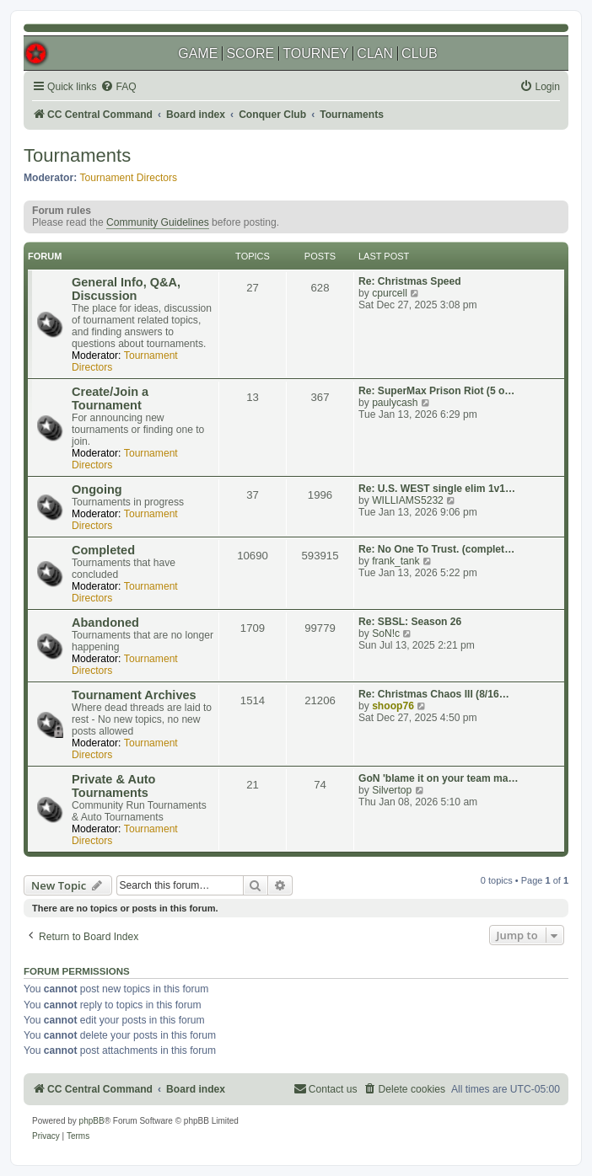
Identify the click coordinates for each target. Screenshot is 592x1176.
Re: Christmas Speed (409, 281)
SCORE (250, 53)
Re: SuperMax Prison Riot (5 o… (436, 391)
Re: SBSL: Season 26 (409, 622)
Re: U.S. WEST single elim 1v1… (436, 488)
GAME (198, 53)
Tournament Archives (134, 695)
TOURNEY (315, 53)
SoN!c (386, 633)
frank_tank (395, 561)
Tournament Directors (129, 178)
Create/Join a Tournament (110, 398)
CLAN (375, 53)
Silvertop (392, 790)
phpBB (92, 1120)
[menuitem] (118, 87)
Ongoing (97, 489)
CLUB (419, 53)
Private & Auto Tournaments (113, 785)
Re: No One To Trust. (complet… (436, 549)
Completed (103, 550)
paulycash (394, 403)
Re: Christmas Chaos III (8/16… (433, 694)
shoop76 (393, 706)
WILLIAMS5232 (408, 500)
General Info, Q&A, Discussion (126, 288)
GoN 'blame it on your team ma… (438, 778)
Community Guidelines (157, 222)
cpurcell (389, 293)
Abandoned (105, 622)
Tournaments (77, 155)
